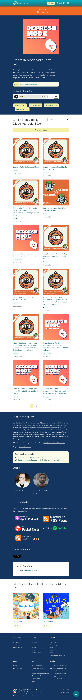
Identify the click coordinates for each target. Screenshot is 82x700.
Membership (37, 661)
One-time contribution (38, 676)
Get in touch (55, 661)
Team (51, 647)
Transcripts (35, 645)
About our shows (17, 645)
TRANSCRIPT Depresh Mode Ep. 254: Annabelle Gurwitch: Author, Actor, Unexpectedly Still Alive (55, 391)
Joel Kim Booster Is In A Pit (27, 571)
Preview (17, 626)
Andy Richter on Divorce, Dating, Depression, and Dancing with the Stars (55, 256)
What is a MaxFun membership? (40, 673)
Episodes (34, 642)
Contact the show (22, 109)
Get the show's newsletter (50, 460)
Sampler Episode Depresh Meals (29, 84)
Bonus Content (36, 678)
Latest (34, 638)
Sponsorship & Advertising (57, 655)
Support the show (51, 105)
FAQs (33, 681)
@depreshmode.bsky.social (26, 460)
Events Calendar (36, 652)
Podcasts (17, 638)
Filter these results (41, 130)
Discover (34, 647)
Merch (15, 665)
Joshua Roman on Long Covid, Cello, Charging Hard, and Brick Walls (26, 391)
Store (15, 661)
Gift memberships (36, 671)
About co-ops (54, 645)
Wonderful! (17, 622)
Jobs (51, 652)
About (52, 638)
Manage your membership (39, 668)
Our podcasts (17, 642)
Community (53, 650)
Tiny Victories (48, 622)
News (33, 650)
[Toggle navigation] (68, 3)
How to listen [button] (19, 105)
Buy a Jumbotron (17, 668)
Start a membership (37, 665)
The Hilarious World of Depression (54, 443)
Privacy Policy (65, 692)
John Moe (19, 490)
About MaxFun (54, 642)
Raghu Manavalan (40, 490)
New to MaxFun (17, 647)
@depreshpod (21, 457)
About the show (35, 105)
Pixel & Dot (66, 690)
